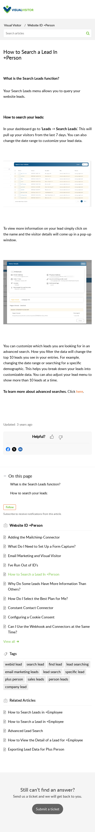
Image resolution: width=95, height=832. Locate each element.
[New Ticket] (47, 809)
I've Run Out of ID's (23, 565)
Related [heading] (22, 700)
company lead (16, 686)
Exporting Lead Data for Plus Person (36, 749)
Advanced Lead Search (25, 730)
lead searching (77, 664)
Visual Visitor (12, 25)
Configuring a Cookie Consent (31, 617)
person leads (58, 679)
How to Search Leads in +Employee (35, 712)
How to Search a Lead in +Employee (36, 721)
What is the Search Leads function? (35, 484)
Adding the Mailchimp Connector (34, 537)
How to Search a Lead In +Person (33, 574)
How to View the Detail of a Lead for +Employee (45, 740)
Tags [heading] (13, 653)
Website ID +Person (41, 25)
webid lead (13, 664)
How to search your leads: (29, 493)
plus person (14, 679)
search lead (35, 664)
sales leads (36, 679)
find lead (55, 664)
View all (11, 641)
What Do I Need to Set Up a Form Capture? (42, 546)
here (79, 391)
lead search (52, 671)
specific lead (74, 671)
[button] (87, 33)
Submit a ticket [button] (47, 809)
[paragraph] (47, 244)
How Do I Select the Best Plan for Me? (38, 598)
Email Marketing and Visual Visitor (34, 555)
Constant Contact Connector (30, 607)
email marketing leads (22, 671)
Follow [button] (10, 507)
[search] (47, 33)
